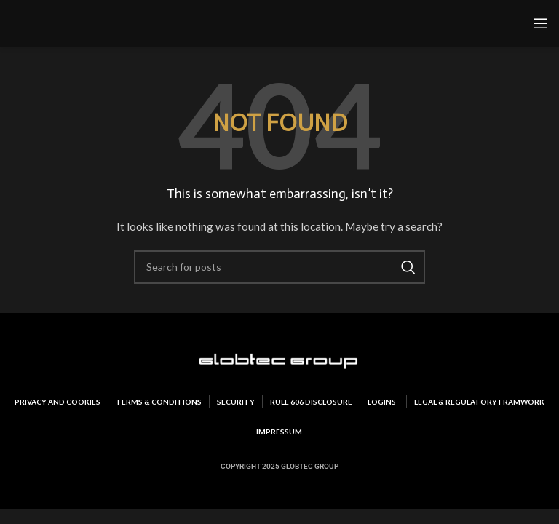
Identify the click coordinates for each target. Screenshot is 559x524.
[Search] (279, 267)
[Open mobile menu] (540, 23)
